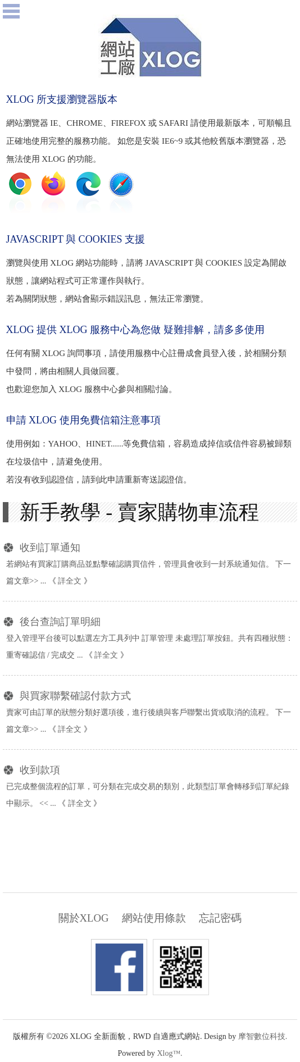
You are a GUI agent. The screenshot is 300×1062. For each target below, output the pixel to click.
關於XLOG (83, 918)
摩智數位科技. (263, 1036)
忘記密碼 (220, 918)
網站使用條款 (154, 918)
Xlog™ (168, 1053)
